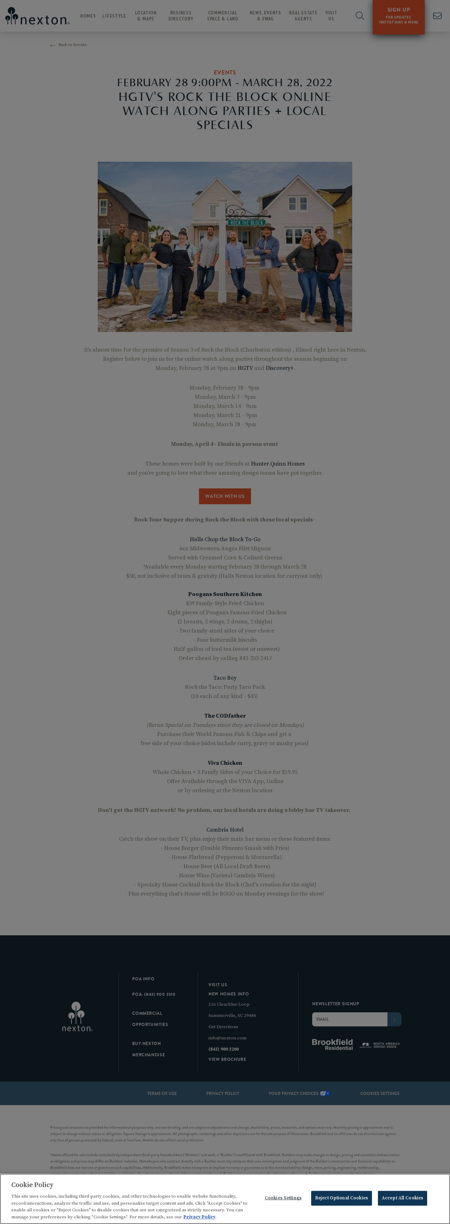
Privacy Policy (200, 1219)
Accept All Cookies (402, 1200)
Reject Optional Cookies (341, 1200)
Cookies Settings (283, 1200)
